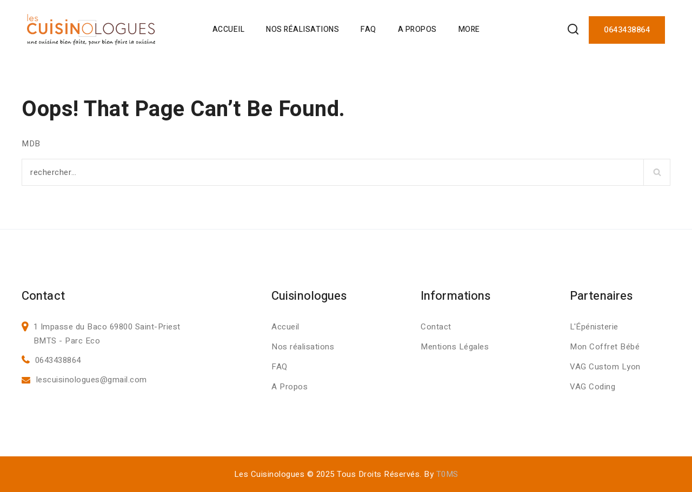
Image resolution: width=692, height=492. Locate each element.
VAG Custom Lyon (605, 367)
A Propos (417, 29)
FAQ (368, 29)
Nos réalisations (302, 347)
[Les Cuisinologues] (91, 29)
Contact (436, 327)
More (469, 29)
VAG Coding (592, 387)
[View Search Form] (572, 30)
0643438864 (627, 30)
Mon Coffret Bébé (605, 347)
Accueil (228, 29)
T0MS (447, 474)
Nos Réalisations (302, 29)
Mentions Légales (455, 347)
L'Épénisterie (594, 327)
